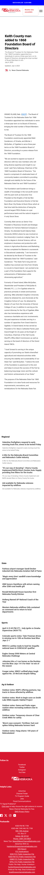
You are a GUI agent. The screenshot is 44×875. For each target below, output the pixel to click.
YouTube (22, 772)
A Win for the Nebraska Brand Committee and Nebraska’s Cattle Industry (20, 456)
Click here (5, 806)
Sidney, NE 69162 (22, 836)
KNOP (24, 114)
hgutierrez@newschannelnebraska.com (22, 846)
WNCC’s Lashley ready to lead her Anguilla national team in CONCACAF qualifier (20, 647)
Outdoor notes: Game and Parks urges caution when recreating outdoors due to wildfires (20, 707)
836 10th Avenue (22, 831)
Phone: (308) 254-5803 (22, 839)
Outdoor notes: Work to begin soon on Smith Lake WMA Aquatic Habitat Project (21, 699)
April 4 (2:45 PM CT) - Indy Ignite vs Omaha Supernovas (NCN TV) (21, 629)
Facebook (22, 765)
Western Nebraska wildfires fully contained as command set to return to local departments (21, 609)
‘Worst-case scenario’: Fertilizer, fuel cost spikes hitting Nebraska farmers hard (20, 724)
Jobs (22, 799)
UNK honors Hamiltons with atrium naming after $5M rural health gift (21, 585)
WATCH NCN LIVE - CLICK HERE (22, 2)
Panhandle (4, 821)
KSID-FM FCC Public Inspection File (22, 857)
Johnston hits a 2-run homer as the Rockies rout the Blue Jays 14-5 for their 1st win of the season (21, 663)
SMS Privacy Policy (22, 812)
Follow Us (4, 760)
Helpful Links (6, 787)
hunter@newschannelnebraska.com (22, 867)
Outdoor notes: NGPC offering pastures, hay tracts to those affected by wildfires (21, 691)
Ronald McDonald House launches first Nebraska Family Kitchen (19, 593)
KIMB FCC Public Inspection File (22, 859)
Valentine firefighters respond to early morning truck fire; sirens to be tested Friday (21, 443)
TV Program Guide (22, 796)
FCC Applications (22, 852)
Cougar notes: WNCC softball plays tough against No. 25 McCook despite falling (20, 672)
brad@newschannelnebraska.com (22, 872)
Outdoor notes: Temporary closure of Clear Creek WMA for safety (20, 716)
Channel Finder (22, 794)
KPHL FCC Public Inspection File (22, 862)
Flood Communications (22, 801)
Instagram (22, 770)
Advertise (22, 791)
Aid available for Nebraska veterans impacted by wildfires (17, 484)
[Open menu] (40, 11)
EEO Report (22, 849)
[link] (22, 446)
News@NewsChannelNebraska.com (26, 841)
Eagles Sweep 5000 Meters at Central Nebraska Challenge (18, 654)
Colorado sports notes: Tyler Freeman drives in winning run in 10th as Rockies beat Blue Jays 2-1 (21, 638)
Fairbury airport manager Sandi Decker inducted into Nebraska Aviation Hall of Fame (22, 570)
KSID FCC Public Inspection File (22, 854)
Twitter (22, 767)
